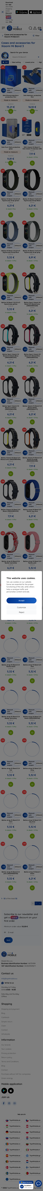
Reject (21, 612)
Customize (21, 607)
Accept (21, 600)
